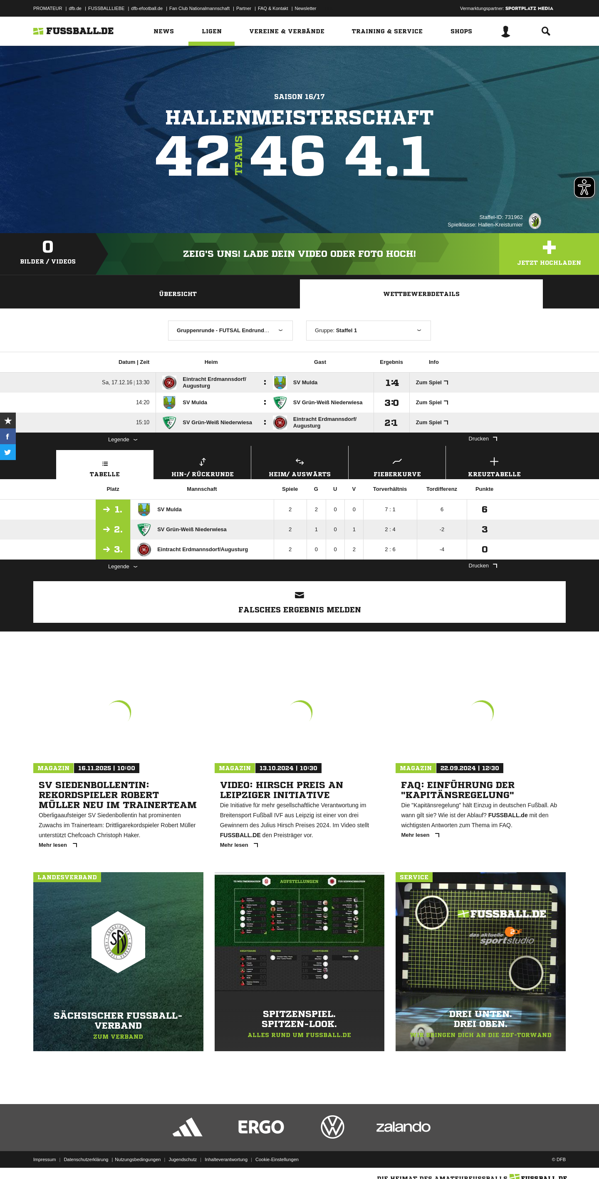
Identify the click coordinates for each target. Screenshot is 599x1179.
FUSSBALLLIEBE (106, 8)
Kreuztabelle (494, 466)
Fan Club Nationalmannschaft (199, 8)
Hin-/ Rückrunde (202, 466)
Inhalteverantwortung (226, 1159)
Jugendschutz (182, 1159)
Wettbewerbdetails (421, 294)
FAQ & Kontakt (273, 8)
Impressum (44, 1159)
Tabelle (104, 466)
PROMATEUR (47, 8)
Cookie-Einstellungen (277, 1159)
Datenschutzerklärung (86, 1159)
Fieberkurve (397, 466)
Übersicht (178, 294)
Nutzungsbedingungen (138, 1159)
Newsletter (306, 8)
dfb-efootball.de (147, 8)
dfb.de (75, 8)
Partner (243, 8)
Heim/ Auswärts (299, 466)
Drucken (483, 438)
